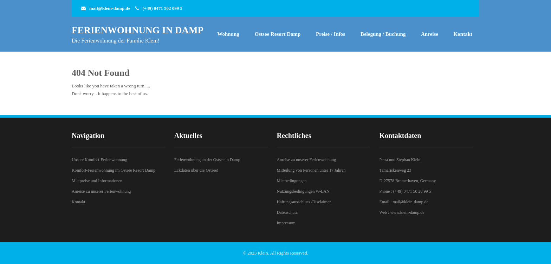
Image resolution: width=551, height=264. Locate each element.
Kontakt (463, 34)
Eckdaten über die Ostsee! (196, 170)
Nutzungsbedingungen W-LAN (303, 191)
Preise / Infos (330, 34)
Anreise (429, 34)
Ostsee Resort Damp (278, 34)
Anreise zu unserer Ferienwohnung (101, 191)
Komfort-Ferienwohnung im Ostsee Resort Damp (113, 170)
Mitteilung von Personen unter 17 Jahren (311, 170)
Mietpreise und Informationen (97, 180)
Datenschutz (287, 212)
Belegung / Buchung (383, 34)
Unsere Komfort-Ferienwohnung (99, 159)
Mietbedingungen (292, 180)
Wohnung (228, 34)
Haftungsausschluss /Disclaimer (304, 201)
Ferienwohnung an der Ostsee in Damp (207, 159)
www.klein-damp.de (407, 212)
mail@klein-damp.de (109, 8)
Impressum (286, 222)
